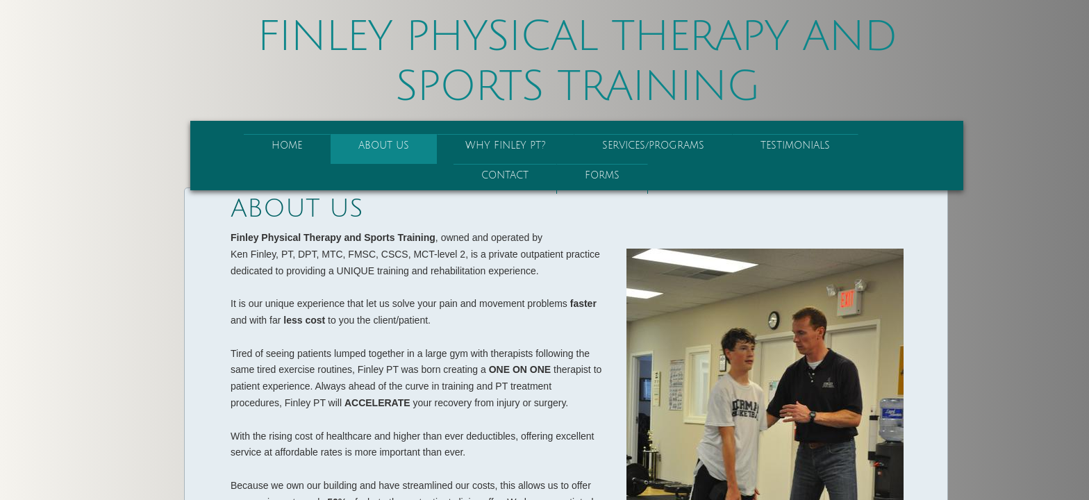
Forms (602, 175)
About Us (383, 145)
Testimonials (795, 145)
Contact (505, 175)
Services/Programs (653, 145)
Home (287, 145)
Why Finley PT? (505, 145)
